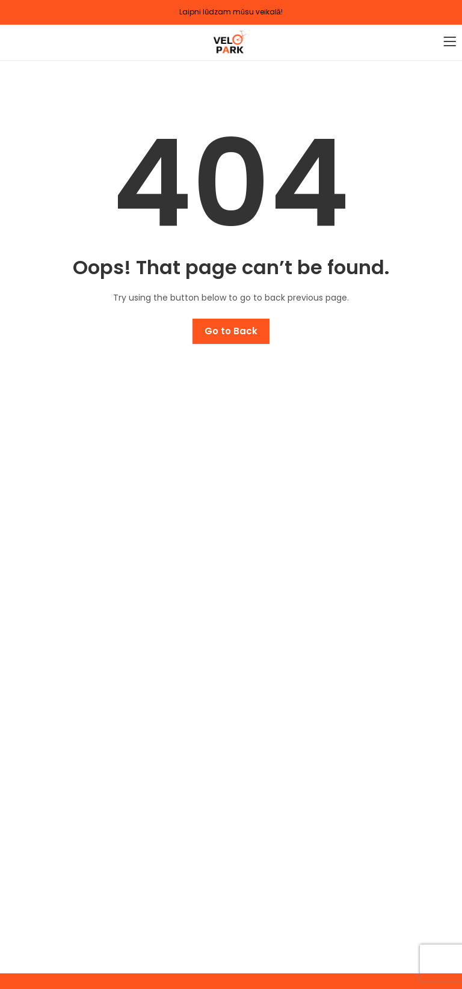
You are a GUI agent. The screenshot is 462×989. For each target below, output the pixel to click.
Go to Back (231, 331)
